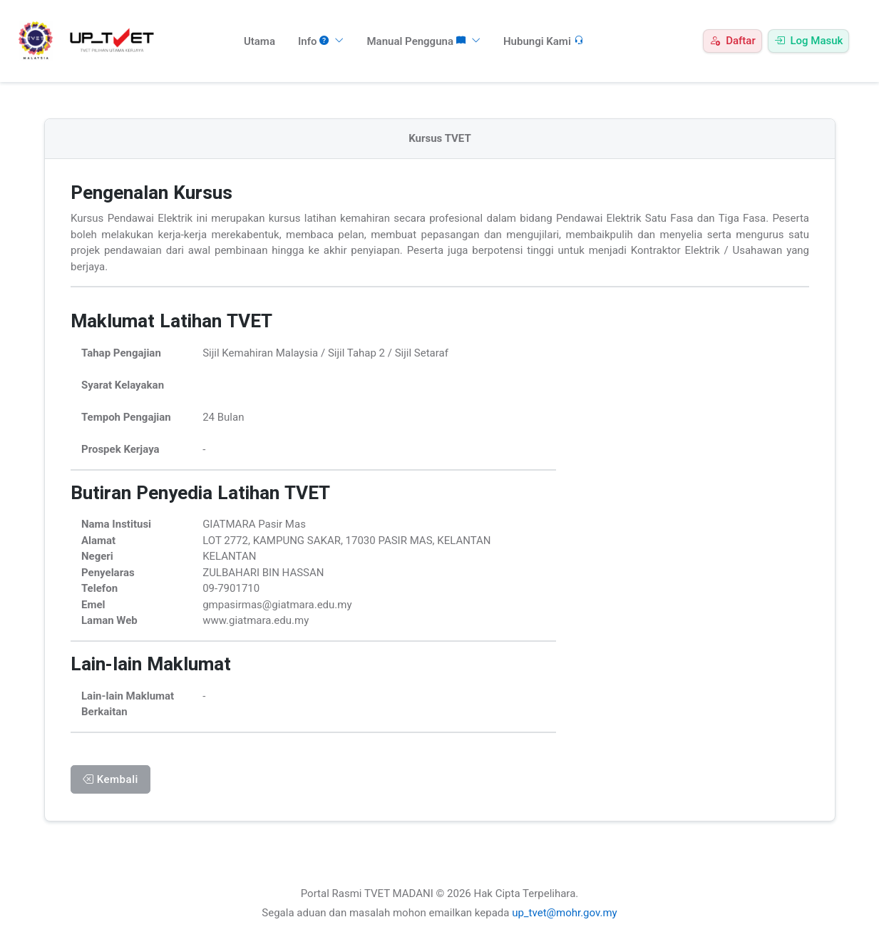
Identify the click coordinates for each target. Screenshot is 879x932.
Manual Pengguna (423, 41)
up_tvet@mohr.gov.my (564, 912)
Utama (259, 41)
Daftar (732, 40)
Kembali (110, 779)
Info (321, 41)
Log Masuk (808, 40)
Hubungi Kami (543, 41)
